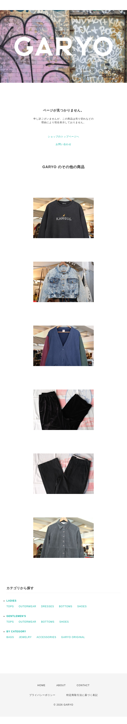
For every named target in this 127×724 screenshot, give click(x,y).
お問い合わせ (63, 144)
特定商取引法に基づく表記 (82, 695)
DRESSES (47, 606)
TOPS (10, 606)
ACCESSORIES (46, 637)
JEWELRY (25, 637)
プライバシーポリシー (42, 695)
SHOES (82, 606)
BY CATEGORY (16, 631)
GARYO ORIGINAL (73, 637)
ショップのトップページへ (63, 136)
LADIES (11, 600)
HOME (41, 685)
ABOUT (61, 685)
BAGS (10, 637)
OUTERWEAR (27, 606)
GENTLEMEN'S (16, 616)
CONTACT (83, 685)
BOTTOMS (65, 606)
